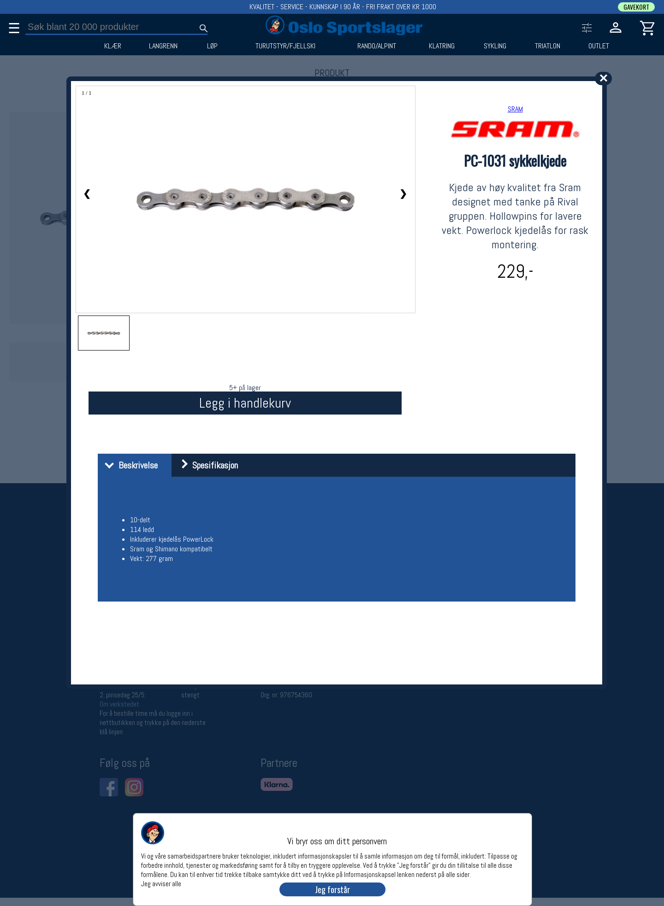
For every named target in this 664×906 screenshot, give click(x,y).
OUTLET (598, 46)
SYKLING (495, 46)
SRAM (515, 109)
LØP (212, 46)
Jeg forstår (332, 889)
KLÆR (112, 46)
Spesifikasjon (206, 465)
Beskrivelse (129, 465)
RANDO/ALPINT (376, 46)
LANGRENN (163, 46)
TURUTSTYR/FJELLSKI (285, 46)
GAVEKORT (636, 7)
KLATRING (442, 46)
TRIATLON (547, 46)
